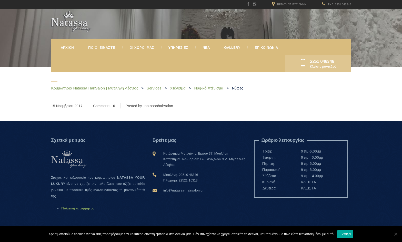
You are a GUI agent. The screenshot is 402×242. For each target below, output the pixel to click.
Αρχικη (67, 47)
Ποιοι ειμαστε (101, 47)
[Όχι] (395, 234)
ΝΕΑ (206, 47)
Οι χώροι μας (141, 47)
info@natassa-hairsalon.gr (183, 190)
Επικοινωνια (266, 47)
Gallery (232, 47)
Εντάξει (345, 234)
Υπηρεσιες (178, 47)
